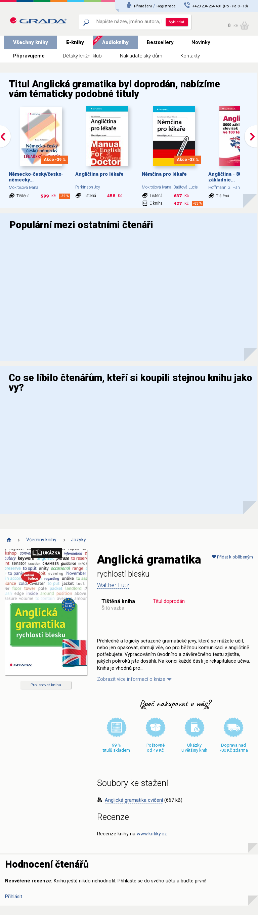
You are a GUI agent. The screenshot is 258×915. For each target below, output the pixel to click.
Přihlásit (13, 897)
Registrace (166, 6)
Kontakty (190, 56)
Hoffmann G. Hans (225, 187)
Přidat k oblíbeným (232, 556)
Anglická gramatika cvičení (134, 800)
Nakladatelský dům (141, 56)
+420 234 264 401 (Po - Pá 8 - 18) (220, 6)
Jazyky (78, 539)
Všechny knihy (30, 42)
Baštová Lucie (185, 187)
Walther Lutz (113, 585)
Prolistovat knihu (46, 684)
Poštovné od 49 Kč (155, 748)
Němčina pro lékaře (164, 174)
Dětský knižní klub (82, 56)
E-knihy (75, 42)
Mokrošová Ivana (23, 187)
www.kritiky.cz (152, 834)
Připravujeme (29, 56)
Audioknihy (115, 42)
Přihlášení (143, 6)
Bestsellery (160, 42)
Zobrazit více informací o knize (131, 679)
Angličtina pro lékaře (99, 174)
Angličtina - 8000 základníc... (227, 177)
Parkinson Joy (87, 187)
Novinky (200, 42)
